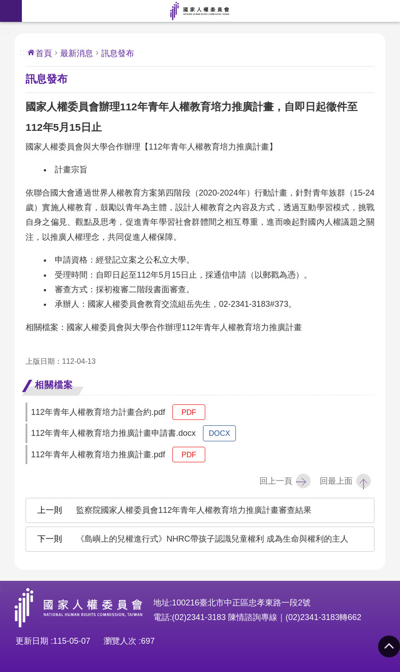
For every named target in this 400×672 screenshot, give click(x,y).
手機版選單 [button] (11, 11)
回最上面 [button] (336, 481)
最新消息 (76, 53)
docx (219, 433)
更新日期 (32, 641)
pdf (189, 412)
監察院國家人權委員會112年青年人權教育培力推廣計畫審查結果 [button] (194, 510)
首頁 (44, 53)
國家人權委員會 (200, 11)
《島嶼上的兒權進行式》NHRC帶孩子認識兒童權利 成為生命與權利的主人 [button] (212, 538)
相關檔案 (54, 385)
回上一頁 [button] (276, 481)
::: (5, 29)
